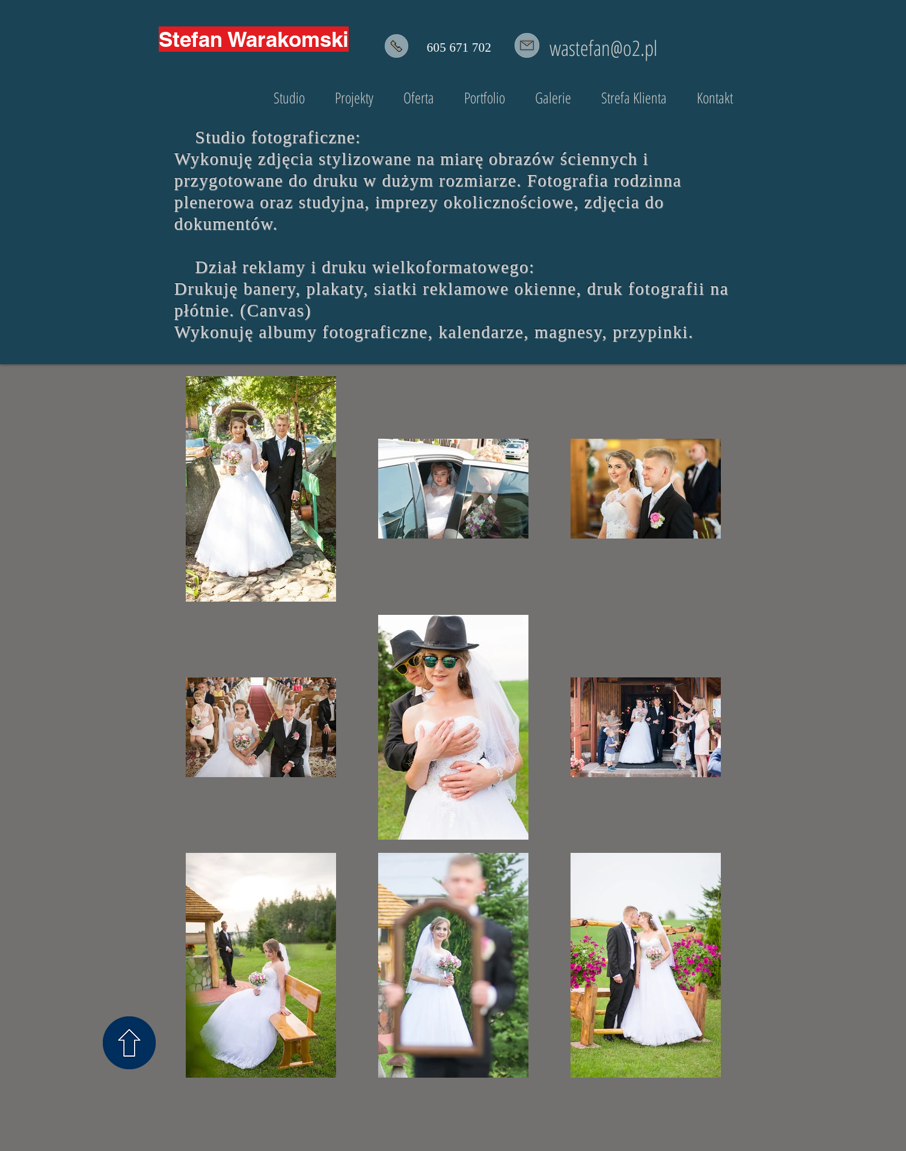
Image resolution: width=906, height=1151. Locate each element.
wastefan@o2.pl (603, 48)
